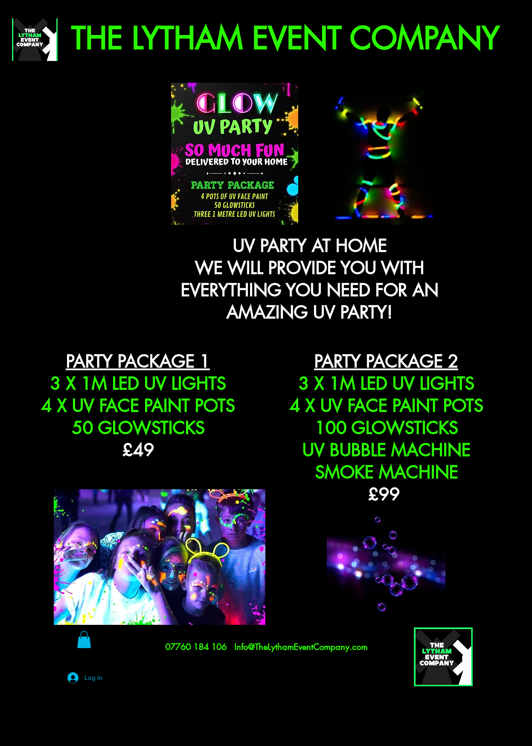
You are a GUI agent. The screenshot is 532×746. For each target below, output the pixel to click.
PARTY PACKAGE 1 (138, 362)
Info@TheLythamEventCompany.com (300, 647)
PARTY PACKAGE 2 (386, 362)
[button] (84, 639)
